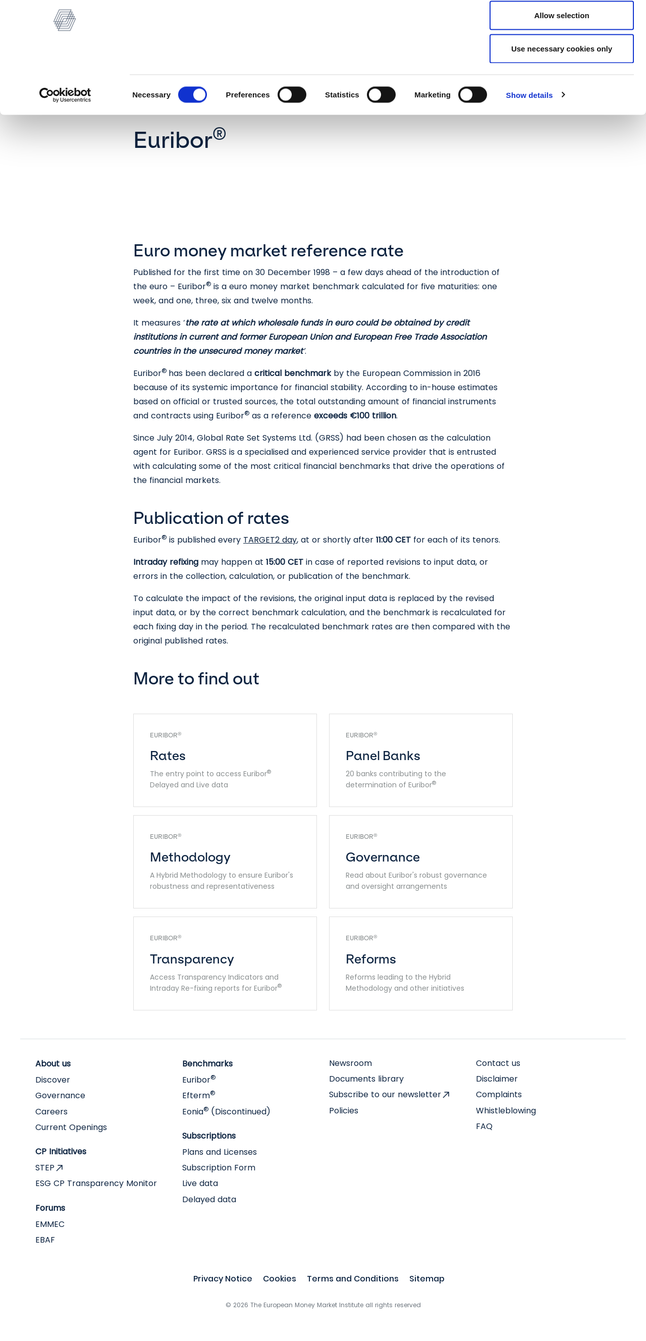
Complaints (499, 1094)
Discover (52, 1080)
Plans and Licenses (219, 1152)
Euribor (199, 1080)
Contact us (498, 1063)
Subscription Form (218, 1167)
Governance (60, 1095)
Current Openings (71, 1127)
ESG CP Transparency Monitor (96, 1183)
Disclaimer (497, 1079)
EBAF (45, 1240)
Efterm (198, 1095)
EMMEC (50, 1224)
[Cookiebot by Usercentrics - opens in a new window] (65, 139)
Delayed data (209, 1199)
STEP (45, 1167)
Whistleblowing (506, 1110)
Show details (529, 139)
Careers (51, 1111)
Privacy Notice (222, 1278)
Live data (200, 1183)
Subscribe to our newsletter (385, 1094)
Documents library (366, 1079)
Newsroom (350, 1063)
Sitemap (427, 1278)
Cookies (279, 1278)
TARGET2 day (270, 540)
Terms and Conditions (353, 1278)
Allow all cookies (562, 26)
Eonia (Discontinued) (226, 1111)
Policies (343, 1110)
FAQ (484, 1126)
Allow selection (561, 60)
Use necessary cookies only (561, 92)
